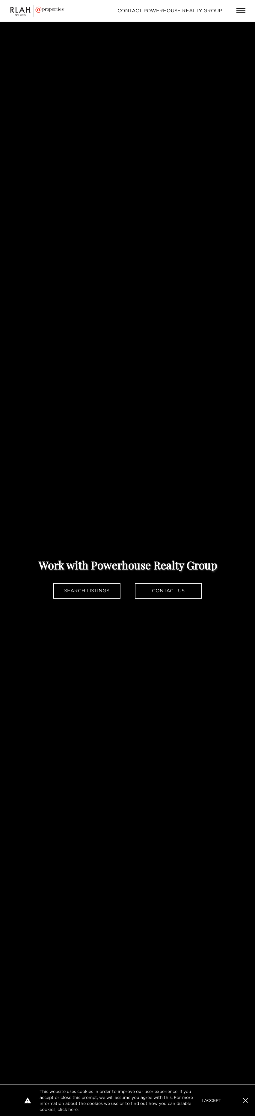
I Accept (211, 1100)
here (73, 1109)
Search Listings (86, 591)
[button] (245, 1100)
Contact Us (168, 591)
